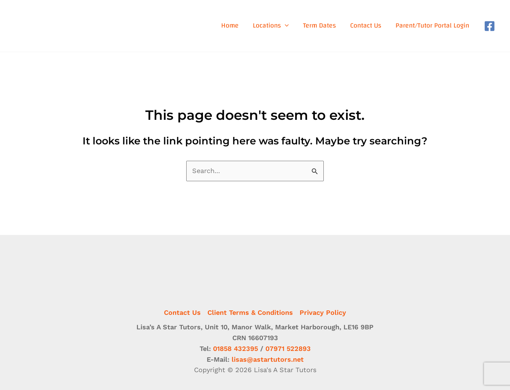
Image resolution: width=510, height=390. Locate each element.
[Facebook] (489, 26)
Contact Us (182, 312)
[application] (285, 26)
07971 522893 (288, 348)
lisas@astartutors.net (268, 359)
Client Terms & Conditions (250, 312)
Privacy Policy (323, 312)
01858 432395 (235, 348)
